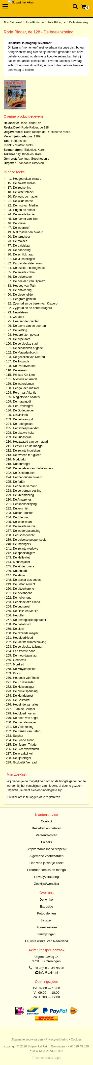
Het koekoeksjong (25, 504)
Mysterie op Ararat (25, 379)
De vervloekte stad (25, 343)
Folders (46, 842)
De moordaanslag (25, 655)
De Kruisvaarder (24, 682)
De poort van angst (25, 718)
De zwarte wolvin (24, 183)
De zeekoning (22, 187)
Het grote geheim (24, 299)
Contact (46, 821)
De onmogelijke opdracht (29, 620)
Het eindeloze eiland (26, 602)
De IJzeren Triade (25, 744)
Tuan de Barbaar (24, 709)
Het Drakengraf (23, 406)
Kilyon (17, 673)
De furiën (19, 481)
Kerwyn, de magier (25, 196)
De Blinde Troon (23, 740)
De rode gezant (23, 424)
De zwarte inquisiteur (27, 450)
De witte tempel (23, 192)
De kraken (20, 370)
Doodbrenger (22, 464)
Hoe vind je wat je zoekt (46, 863)
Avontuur (23, 158)
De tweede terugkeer (27, 455)
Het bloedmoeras (24, 713)
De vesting (20, 330)
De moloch (20, 241)
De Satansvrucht (24, 584)
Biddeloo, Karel (34, 150)
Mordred (18, 664)
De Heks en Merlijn (25, 611)
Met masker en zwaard (28, 232)
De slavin (19, 629)
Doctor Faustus (23, 513)
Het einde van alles (25, 704)
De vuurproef (21, 606)
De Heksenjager (23, 686)
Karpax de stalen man (27, 263)
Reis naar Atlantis (24, 392)
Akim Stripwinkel (13, 22)
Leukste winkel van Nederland (46, 941)
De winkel (46, 899)
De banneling (22, 250)
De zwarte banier (24, 214)
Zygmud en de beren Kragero (32, 308)
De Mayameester (24, 669)
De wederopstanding (26, 530)
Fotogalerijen (46, 913)
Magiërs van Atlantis (26, 397)
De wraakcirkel (23, 753)
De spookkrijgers (24, 553)
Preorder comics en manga (46, 870)
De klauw (19, 575)
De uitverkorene (23, 588)
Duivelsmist (20, 508)
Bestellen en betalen (46, 828)
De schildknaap (23, 254)
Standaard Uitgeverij (30, 163)
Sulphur (18, 735)
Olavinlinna (20, 415)
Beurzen (46, 920)
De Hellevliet (21, 557)
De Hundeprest (23, 695)
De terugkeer (21, 236)
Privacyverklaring (46, 877)
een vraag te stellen (21, 70)
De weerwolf (21, 227)
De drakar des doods (27, 580)
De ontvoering (22, 290)
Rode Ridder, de (35, 22)
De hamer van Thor (26, 219)
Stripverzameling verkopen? (46, 849)
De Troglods (21, 361)
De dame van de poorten (29, 326)
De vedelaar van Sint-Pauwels (33, 468)
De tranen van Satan (26, 731)
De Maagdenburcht (25, 352)
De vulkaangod (23, 419)
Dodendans (20, 571)
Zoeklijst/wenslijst (46, 884)
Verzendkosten (46, 835)
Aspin (57, 1058)
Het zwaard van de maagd (30, 441)
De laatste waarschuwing (29, 642)
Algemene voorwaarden (46, 856)
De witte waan (22, 522)
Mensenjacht (21, 562)
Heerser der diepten (26, 321)
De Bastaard (21, 700)
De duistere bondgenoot (29, 268)
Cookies (76, 1039)
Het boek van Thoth (26, 678)
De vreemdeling (23, 495)
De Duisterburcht (24, 473)
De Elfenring (21, 517)
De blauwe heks (23, 432)
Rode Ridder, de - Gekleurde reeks (47, 132)
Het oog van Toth (24, 285)
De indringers (22, 544)
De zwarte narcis (24, 526)
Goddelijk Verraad (25, 762)
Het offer (19, 615)
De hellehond (22, 624)
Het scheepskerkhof (26, 428)
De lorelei (19, 223)
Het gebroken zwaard (27, 178)
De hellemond (22, 597)
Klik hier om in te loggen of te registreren (33, 797)
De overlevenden (24, 366)
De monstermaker (25, 722)
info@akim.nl (48, 972)
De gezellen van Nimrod (29, 357)
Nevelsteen (20, 312)
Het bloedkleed (23, 637)
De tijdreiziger (22, 758)
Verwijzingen (46, 934)
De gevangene (22, 593)
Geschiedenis (40, 158)
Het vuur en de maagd (28, 446)
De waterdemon (23, 383)
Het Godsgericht (24, 535)
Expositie (46, 906)
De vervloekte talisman (28, 646)
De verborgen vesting (27, 490)
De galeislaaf (21, 245)
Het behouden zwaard (27, 477)
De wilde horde (23, 201)
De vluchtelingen (24, 259)
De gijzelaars (21, 339)
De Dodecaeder (23, 410)
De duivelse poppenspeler (30, 539)
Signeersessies (46, 927)
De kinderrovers (23, 566)
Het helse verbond (25, 486)
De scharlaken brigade (28, 348)
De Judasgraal (22, 437)
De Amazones (22, 499)
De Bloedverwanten (26, 749)
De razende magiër (25, 633)
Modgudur (20, 459)
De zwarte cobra (24, 272)
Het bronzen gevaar (26, 334)
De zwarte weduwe (25, 548)
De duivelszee (22, 277)
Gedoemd (19, 660)
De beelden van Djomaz (29, 281)
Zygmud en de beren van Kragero (35, 303)
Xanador (18, 317)
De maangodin (22, 401)
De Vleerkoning (23, 727)
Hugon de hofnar (24, 210)
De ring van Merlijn (25, 205)
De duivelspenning (25, 691)
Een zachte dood (24, 651)
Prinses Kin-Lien (24, 375)
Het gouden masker (26, 388)
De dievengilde (23, 294)
